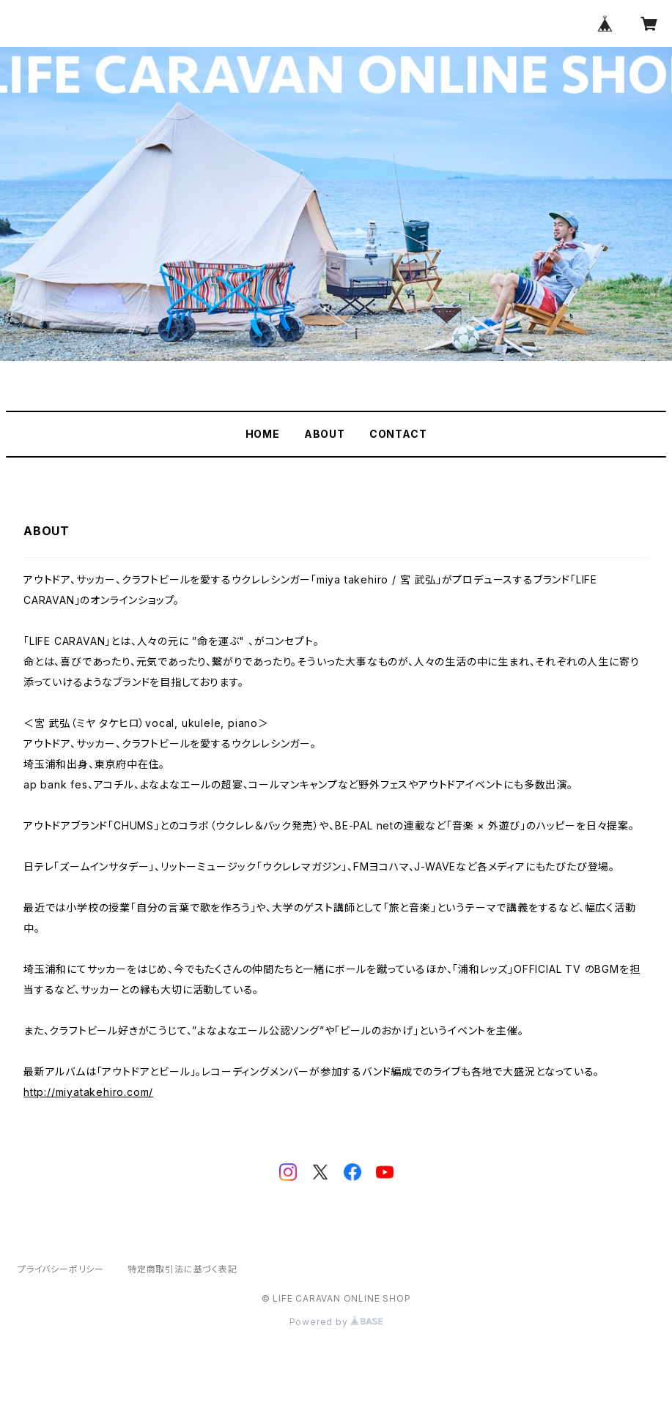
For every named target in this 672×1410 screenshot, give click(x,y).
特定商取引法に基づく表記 (182, 1269)
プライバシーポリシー (61, 1269)
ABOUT (324, 434)
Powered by (336, 1321)
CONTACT (398, 434)
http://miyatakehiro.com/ (88, 1092)
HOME (262, 434)
